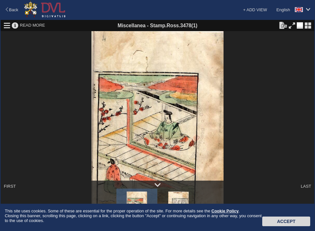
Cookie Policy (225, 211)
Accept (286, 221)
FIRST (10, 186)
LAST (306, 186)
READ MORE (32, 25)
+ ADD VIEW (255, 9)
